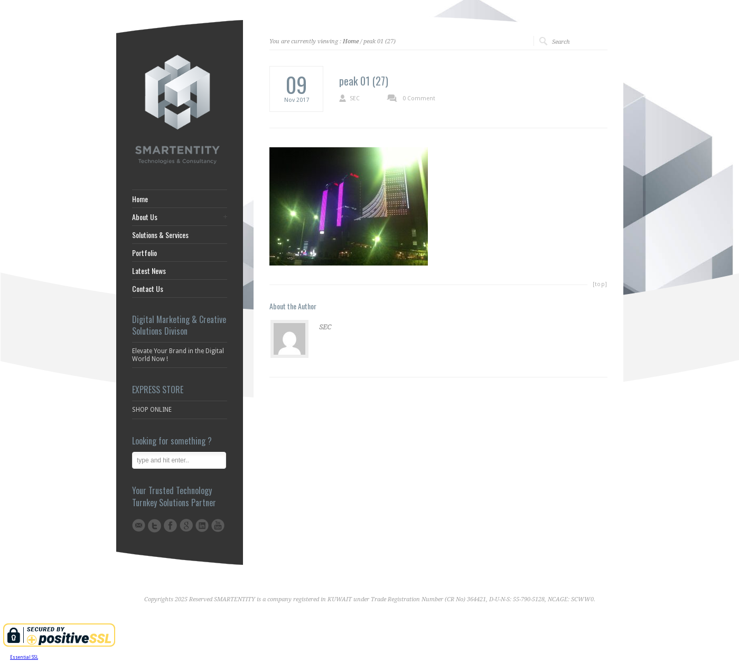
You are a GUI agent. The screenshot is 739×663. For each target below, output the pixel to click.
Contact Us (147, 288)
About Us (144, 217)
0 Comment (419, 98)
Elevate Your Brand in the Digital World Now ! (178, 354)
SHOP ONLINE (152, 409)
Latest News (149, 270)
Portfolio (144, 253)
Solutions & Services (160, 235)
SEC (355, 98)
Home (351, 41)
